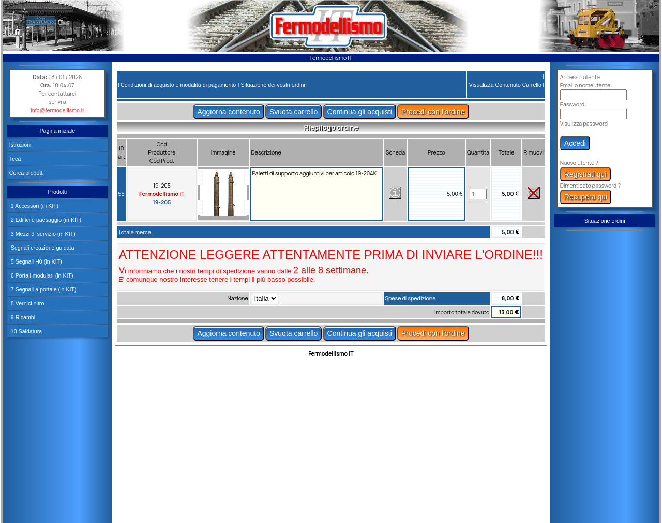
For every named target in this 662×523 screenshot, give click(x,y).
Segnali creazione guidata (41, 247)
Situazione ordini (604, 221)
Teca (15, 159)
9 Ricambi (22, 317)
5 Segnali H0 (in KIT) (35, 261)
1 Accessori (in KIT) (33, 206)
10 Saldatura (25, 331)
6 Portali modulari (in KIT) (41, 275)
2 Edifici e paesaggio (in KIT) (45, 220)
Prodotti (57, 192)
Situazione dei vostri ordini (272, 85)
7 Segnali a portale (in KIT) (43, 289)
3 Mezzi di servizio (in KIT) (42, 233)
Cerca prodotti (26, 173)
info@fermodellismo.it (57, 110)
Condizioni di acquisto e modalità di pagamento (178, 85)
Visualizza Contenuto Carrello (505, 85)
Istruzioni (20, 145)
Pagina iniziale (57, 131)
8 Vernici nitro (26, 303)
